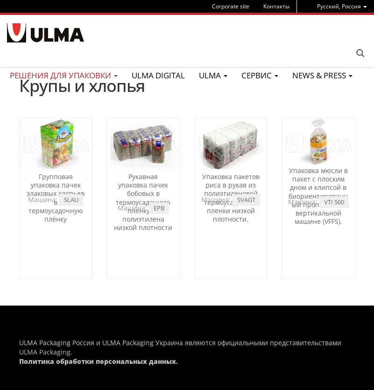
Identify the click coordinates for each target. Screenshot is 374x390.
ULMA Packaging (45, 352)
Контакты (276, 6)
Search (360, 53)
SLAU (71, 199)
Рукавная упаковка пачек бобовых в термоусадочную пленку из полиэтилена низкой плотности (143, 202)
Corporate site (230, 6)
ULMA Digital (158, 75)
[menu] (342, 6)
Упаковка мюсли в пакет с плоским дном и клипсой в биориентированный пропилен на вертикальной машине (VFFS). (318, 196)
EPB (159, 208)
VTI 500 (334, 202)
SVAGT (246, 199)
